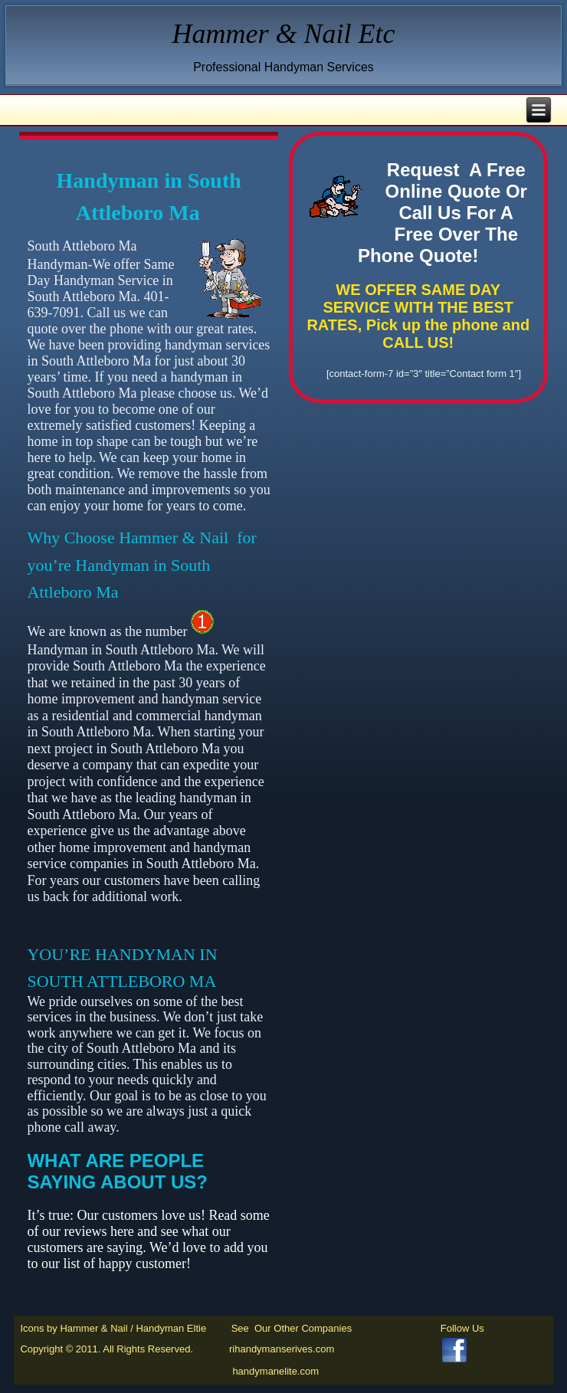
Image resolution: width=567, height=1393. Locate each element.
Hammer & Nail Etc (283, 33)
